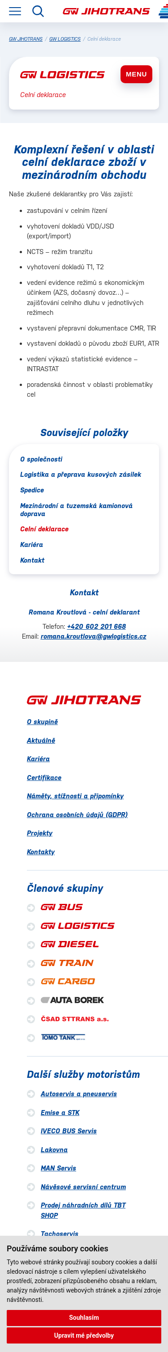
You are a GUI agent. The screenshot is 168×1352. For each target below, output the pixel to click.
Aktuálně (41, 740)
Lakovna (54, 1149)
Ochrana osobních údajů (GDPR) (77, 814)
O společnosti (41, 459)
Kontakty (41, 852)
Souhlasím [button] (84, 1317)
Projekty (39, 833)
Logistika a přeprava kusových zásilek (80, 474)
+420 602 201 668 (96, 626)
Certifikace (44, 777)
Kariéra (31, 544)
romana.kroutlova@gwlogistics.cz (93, 636)
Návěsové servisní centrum (83, 1187)
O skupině (42, 721)
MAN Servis (58, 1168)
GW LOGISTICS (65, 39)
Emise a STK (60, 1112)
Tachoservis (59, 1234)
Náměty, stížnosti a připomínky (75, 796)
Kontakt (32, 560)
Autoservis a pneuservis (79, 1094)
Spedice (32, 490)
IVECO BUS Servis (69, 1131)
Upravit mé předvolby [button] (84, 1335)
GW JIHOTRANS (26, 39)
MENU (136, 74)
